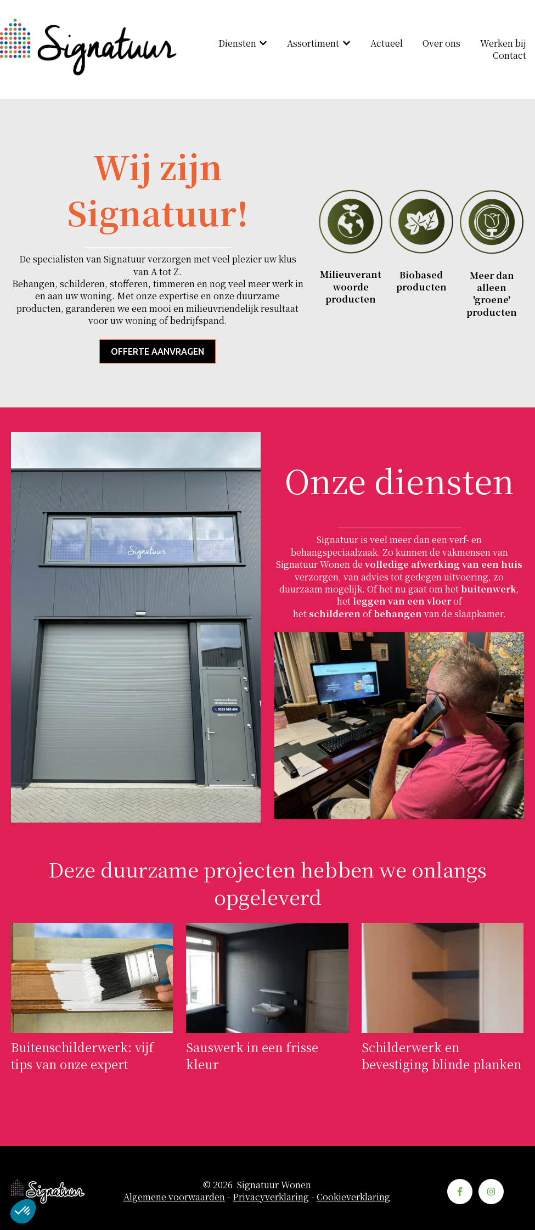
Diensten (237, 43)
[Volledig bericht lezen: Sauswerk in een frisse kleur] (267, 978)
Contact (509, 55)
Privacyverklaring (271, 1196)
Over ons (441, 43)
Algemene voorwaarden (174, 1196)
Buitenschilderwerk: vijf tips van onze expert (82, 1055)
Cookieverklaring (353, 1196)
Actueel (386, 43)
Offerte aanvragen (157, 351)
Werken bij (503, 43)
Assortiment (313, 43)
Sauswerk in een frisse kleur (252, 1055)
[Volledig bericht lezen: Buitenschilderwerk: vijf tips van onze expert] (92, 978)
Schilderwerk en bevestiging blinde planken (441, 1055)
